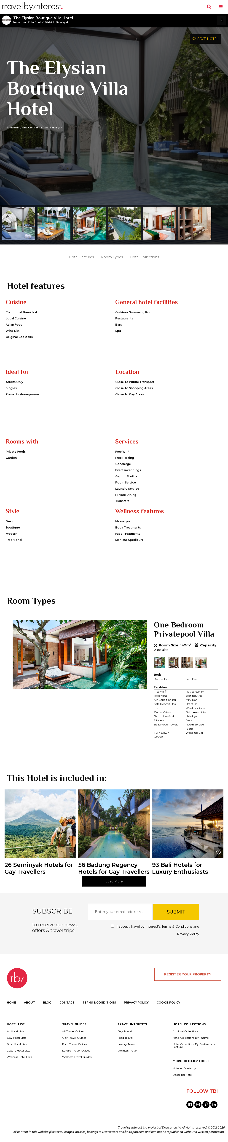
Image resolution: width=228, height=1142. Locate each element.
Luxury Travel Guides (76, 1050)
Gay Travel (125, 1031)
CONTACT (67, 1002)
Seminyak (62, 22)
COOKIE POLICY (168, 1002)
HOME (11, 1002)
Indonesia (19, 22)
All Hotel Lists (15, 1031)
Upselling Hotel (182, 1074)
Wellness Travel (127, 1050)
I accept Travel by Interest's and (155, 930)
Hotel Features (81, 257)
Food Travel (125, 1037)
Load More (114, 881)
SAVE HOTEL (206, 39)
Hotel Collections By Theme (191, 1037)
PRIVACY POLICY (136, 1002)
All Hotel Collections (185, 1031)
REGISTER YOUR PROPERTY (187, 974)
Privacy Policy (188, 934)
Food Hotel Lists (17, 1044)
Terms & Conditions (176, 926)
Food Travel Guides (74, 1044)
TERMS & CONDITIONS (99, 1002)
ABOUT (29, 1002)
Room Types (112, 257)
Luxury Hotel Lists (18, 1050)
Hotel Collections (144, 257)
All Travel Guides (73, 1031)
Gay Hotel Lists (16, 1037)
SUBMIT (176, 912)
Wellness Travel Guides (76, 1057)
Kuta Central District (41, 22)
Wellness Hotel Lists (19, 1057)
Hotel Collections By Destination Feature (194, 1045)
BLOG (47, 1002)
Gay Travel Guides (74, 1037)
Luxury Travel (127, 1044)
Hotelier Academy (184, 1068)
